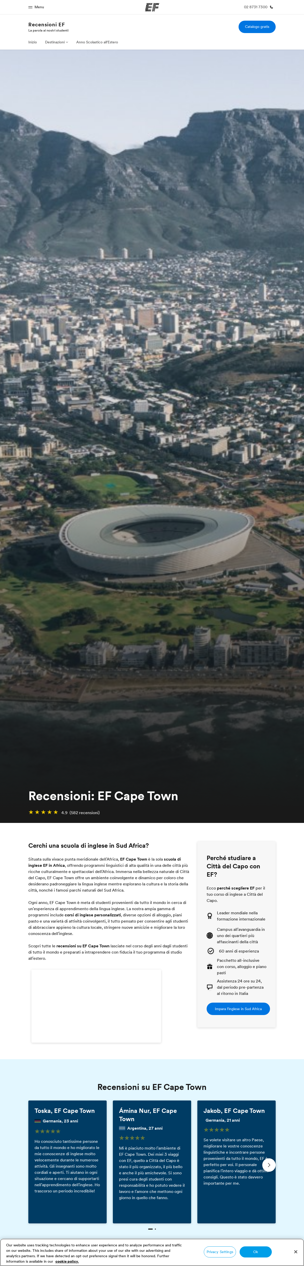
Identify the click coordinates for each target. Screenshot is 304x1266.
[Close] (295, 1251)
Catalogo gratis (257, 26)
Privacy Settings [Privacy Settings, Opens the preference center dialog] (220, 1251)
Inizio (32, 42)
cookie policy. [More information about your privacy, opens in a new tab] (67, 1261)
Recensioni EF (46, 24)
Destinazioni (55, 42)
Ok (255, 1251)
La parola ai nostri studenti (48, 30)
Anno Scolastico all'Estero (97, 42)
